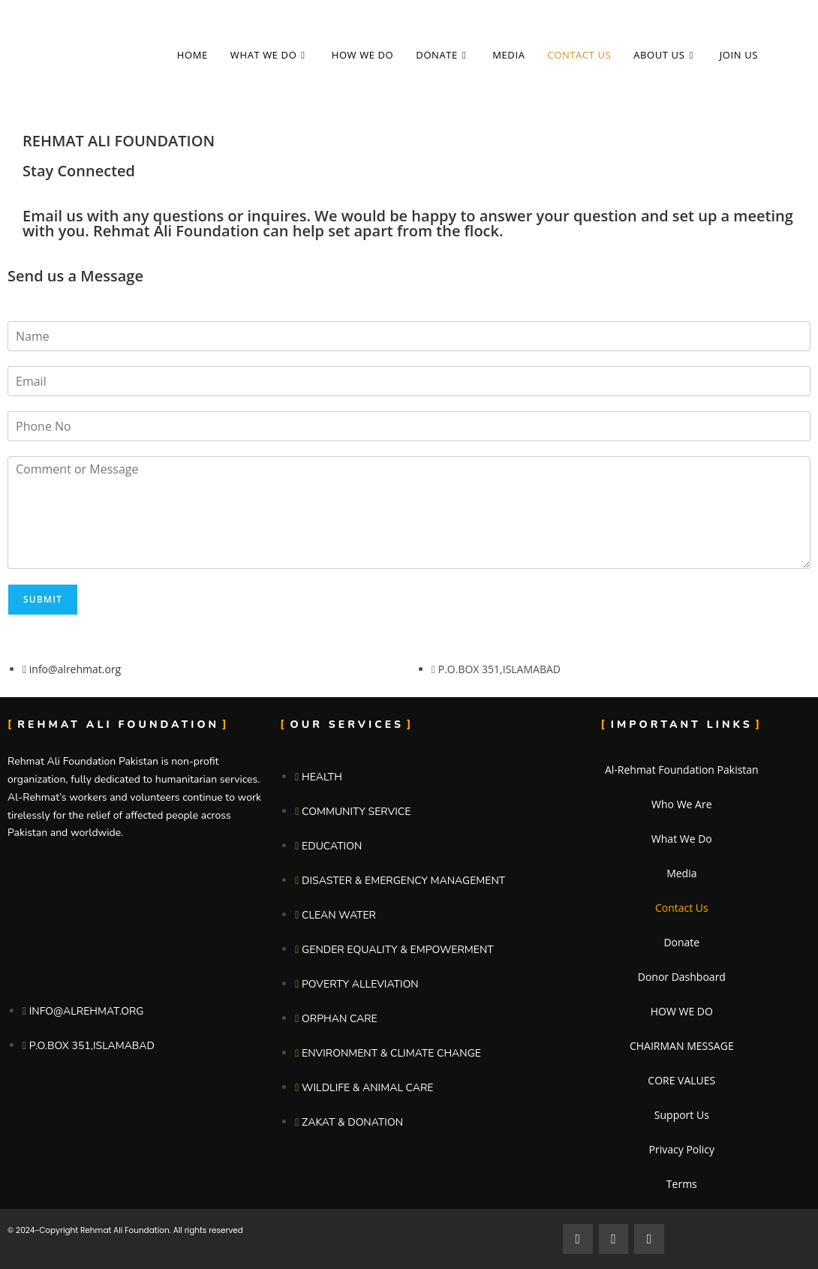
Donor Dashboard (682, 977)
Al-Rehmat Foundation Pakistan (682, 769)
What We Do (681, 838)
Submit (42, 599)
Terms (681, 1184)
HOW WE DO (682, 1011)
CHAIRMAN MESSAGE (682, 1046)
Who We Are (681, 804)
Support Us (681, 1115)
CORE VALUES (681, 1080)
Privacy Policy (681, 1149)
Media (681, 873)
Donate (681, 942)
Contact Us (681, 908)
